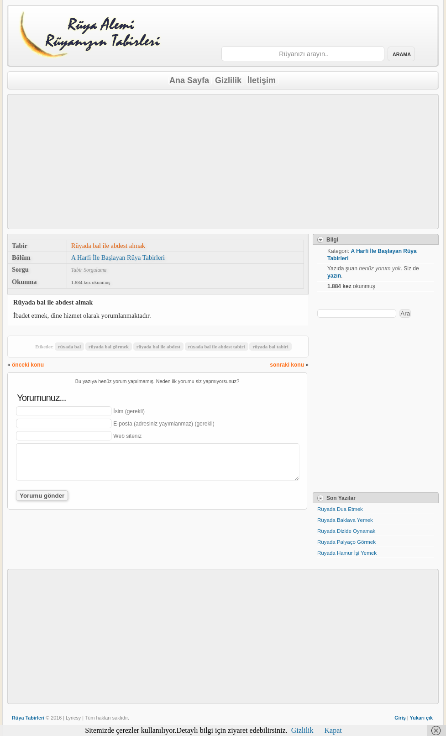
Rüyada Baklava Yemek (345, 520)
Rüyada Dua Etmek (340, 509)
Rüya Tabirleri (28, 717)
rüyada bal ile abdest (158, 346)
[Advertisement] (223, 162)
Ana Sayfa (189, 80)
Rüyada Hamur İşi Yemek (347, 553)
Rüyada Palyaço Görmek (346, 542)
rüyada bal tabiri (270, 346)
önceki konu (28, 365)
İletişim (261, 80)
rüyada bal (69, 346)
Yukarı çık (421, 717)
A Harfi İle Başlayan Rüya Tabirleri (118, 257)
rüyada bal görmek (109, 346)
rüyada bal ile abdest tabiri (216, 346)
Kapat (333, 730)
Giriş (400, 717)
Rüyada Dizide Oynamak (346, 531)
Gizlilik (228, 80)
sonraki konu (287, 365)
